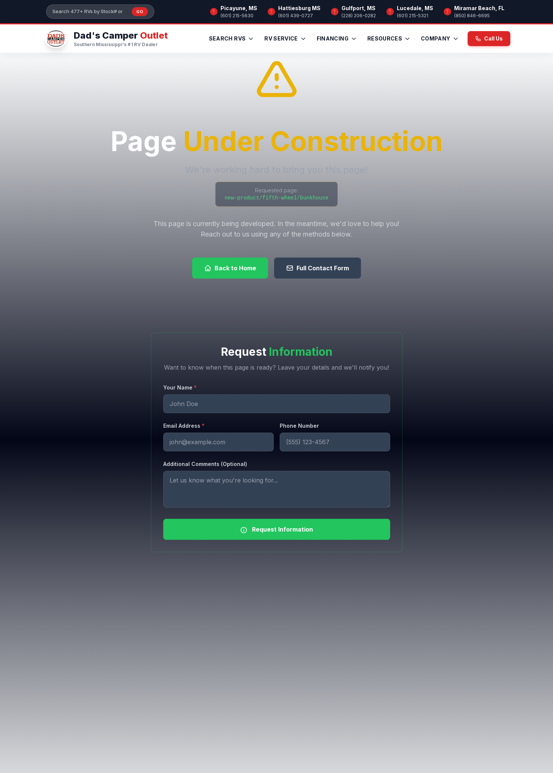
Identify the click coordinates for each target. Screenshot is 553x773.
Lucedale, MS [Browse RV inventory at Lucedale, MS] (415, 8)
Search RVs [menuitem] (231, 38)
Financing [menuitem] (337, 38)
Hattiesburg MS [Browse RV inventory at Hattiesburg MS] (299, 8)
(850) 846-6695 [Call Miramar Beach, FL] (472, 15)
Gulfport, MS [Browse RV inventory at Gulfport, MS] (358, 8)
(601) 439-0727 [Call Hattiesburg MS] (295, 15)
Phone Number (299, 425)
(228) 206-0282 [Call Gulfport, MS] (358, 15)
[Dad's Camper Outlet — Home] (105, 38)
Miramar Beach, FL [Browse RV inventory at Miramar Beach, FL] (479, 8)
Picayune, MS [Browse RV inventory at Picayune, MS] (239, 8)
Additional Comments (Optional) (205, 464)
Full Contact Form (317, 268)
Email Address (183, 425)
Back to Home (230, 268)
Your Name (180, 387)
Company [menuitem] (439, 38)
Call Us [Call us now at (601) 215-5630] (489, 38)
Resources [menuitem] (388, 38)
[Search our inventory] (89, 11)
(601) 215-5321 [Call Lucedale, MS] (412, 15)
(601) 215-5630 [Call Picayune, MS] (237, 15)
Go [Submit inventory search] (139, 11)
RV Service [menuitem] (285, 38)
